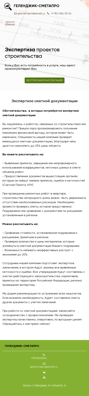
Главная (10, 24)
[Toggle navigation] (81, 22)
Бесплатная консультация (45, 80)
